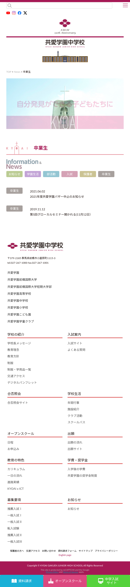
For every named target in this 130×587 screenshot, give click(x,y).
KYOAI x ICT (15, 488)
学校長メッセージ (19, 343)
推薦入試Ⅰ (14, 509)
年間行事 (73, 402)
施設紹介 (73, 409)
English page (65, 555)
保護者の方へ (17, 550)
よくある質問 (76, 349)
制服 (10, 363)
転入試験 (13, 528)
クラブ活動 (75, 415)
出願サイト (75, 449)
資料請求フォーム (67, 550)
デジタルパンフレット (22, 382)
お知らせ (73, 509)
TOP (8, 71)
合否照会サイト (17, 402)
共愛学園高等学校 (19, 293)
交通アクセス (16, 376)
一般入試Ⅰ (14, 515)
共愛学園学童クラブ (20, 321)
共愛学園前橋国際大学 (22, 279)
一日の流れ (14, 475)
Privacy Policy (52, 572)
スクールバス (76, 422)
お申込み (13, 449)
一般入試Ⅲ (14, 541)
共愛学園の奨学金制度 (82, 475)
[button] (125, 5)
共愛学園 (13, 272)
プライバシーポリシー (106, 550)
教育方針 (13, 356)
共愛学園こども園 (19, 314)
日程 (10, 442)
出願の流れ (75, 442)
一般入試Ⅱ (14, 522)
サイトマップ (86, 550)
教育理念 (13, 349)
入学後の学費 (76, 469)
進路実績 (13, 482)
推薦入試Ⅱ (14, 535)
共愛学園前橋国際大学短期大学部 (29, 286)
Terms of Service (70, 572)
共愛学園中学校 (17, 300)
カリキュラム (16, 469)
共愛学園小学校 (17, 307)
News (17, 71)
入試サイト (75, 343)
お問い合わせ (49, 550)
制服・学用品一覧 (19, 369)
